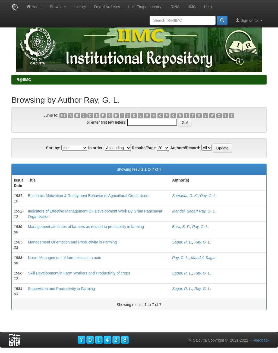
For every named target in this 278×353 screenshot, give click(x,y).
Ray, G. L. (208, 195)
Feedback (261, 340)
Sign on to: (249, 20)
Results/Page (144, 148)
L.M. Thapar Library (144, 7)
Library (80, 7)
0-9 (63, 115)
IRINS (174, 7)
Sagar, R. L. (182, 242)
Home (34, 6)
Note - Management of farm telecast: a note (64, 257)
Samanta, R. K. (185, 195)
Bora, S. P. (181, 226)
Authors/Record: (185, 148)
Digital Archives (107, 7)
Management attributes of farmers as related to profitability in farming (86, 226)
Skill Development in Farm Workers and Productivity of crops (79, 273)
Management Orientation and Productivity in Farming (72, 242)
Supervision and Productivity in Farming (61, 288)
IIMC (192, 7)
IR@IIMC (23, 79)
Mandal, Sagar (184, 211)
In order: (96, 148)
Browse (58, 7)
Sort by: (53, 148)
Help (208, 7)
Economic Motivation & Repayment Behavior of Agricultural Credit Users (88, 195)
